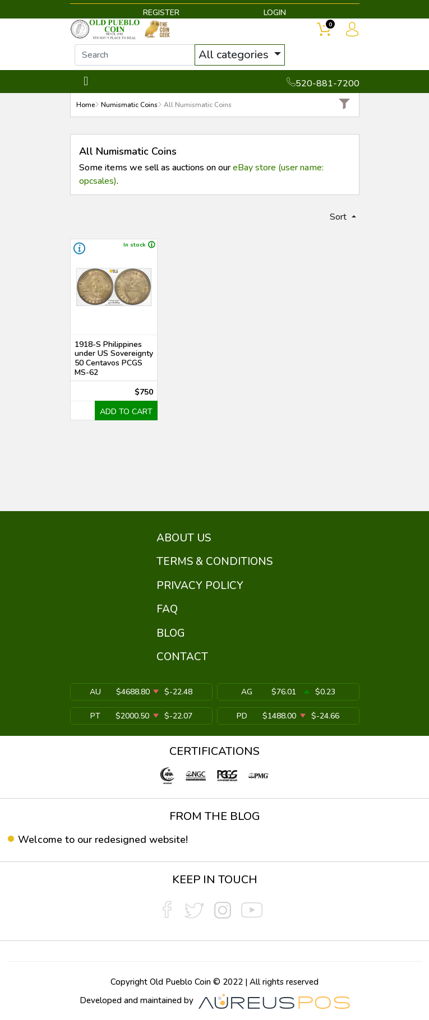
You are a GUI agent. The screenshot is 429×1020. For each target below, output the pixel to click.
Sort (339, 217)
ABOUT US (183, 538)
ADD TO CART (126, 411)
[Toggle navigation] (86, 81)
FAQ (167, 609)
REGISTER (161, 12)
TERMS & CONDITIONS (214, 561)
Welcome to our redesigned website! (103, 839)
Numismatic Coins (129, 104)
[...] (135, 55)
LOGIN (275, 12)
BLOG (170, 633)
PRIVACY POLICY (199, 585)
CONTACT (182, 657)
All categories (235, 54)
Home (85, 104)
